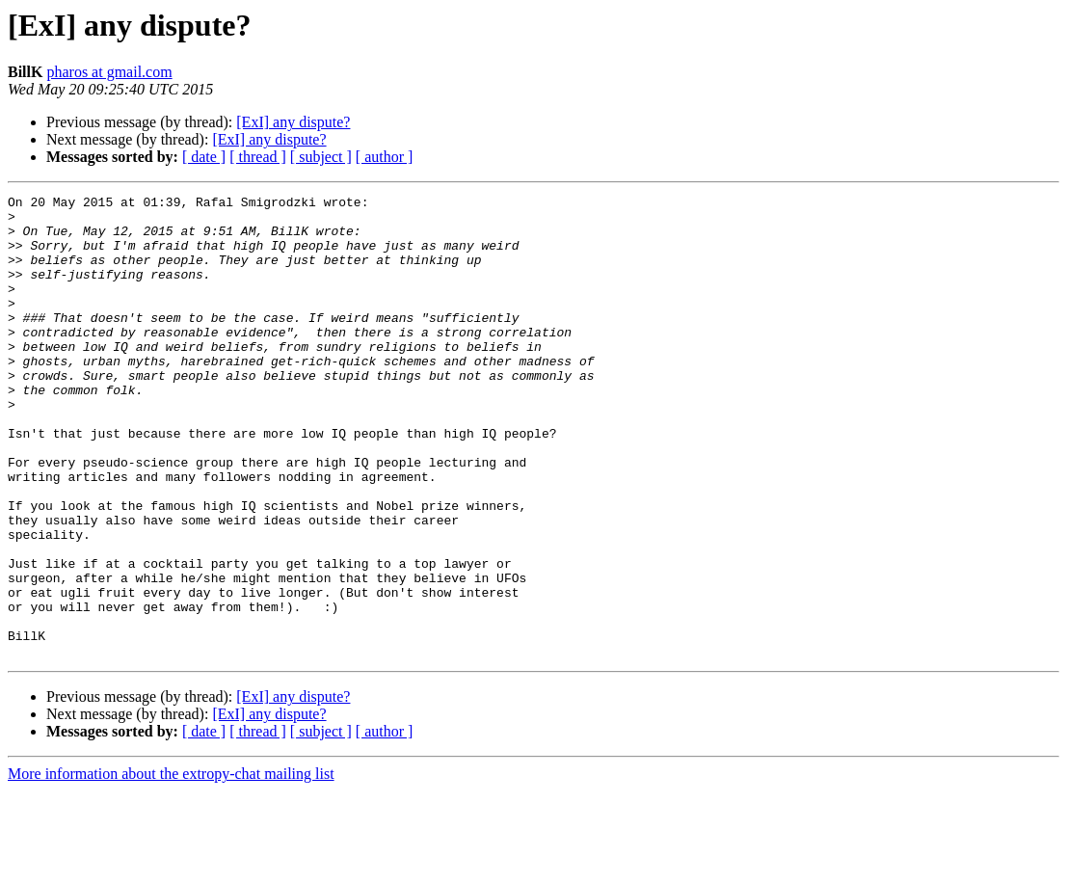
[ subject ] (321, 156)
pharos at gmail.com (109, 72)
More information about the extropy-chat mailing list (171, 866)
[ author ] (384, 156)
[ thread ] (257, 156)
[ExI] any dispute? (293, 122)
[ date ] (204, 156)
